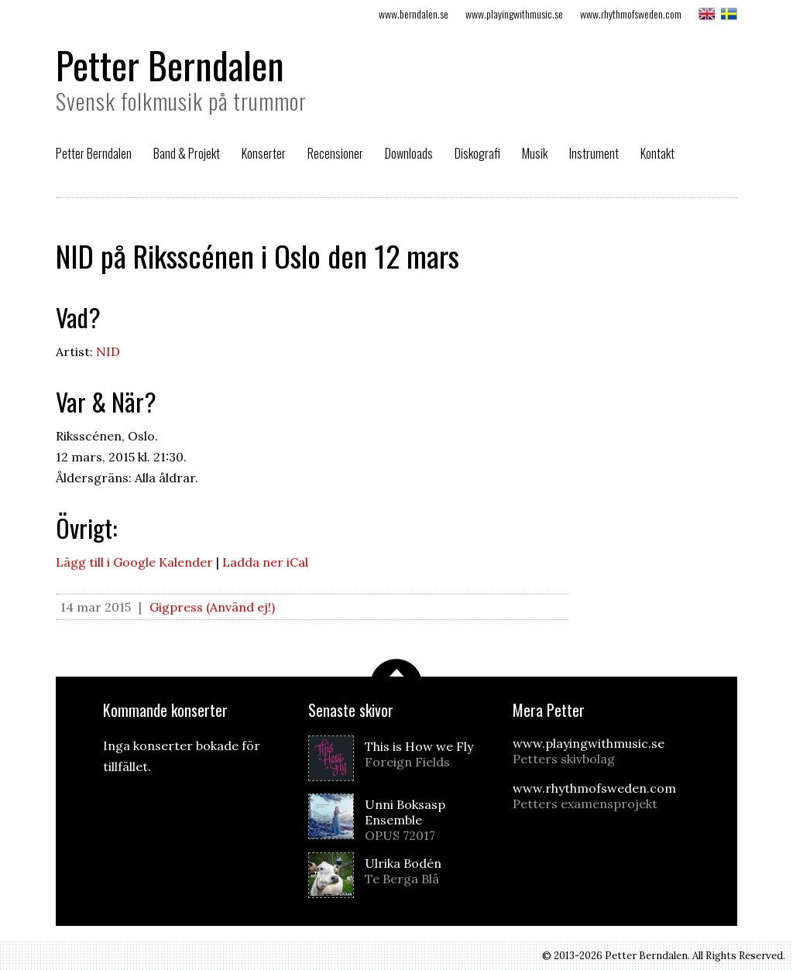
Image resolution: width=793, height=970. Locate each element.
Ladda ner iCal (265, 562)
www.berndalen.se (413, 13)
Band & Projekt (186, 153)
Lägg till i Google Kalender (134, 562)
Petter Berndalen (170, 64)
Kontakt (657, 153)
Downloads (409, 153)
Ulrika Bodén (425, 870)
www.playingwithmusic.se (514, 13)
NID (108, 351)
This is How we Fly (425, 754)
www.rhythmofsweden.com (630, 13)
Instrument (594, 153)
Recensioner (335, 153)
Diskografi (477, 153)
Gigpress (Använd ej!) (212, 607)
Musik (535, 153)
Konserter (264, 153)
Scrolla (396, 668)
